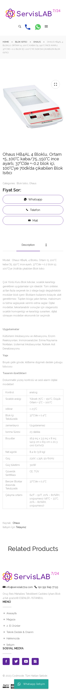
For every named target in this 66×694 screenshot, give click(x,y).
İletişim (10, 644)
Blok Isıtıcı (21, 42)
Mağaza (11, 619)
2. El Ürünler (13, 625)
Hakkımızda (13, 638)
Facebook (6, 661)
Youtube (25, 661)
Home (6, 42)
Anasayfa (12, 613)
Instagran (35, 661)
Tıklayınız (21, 527)
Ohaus (37, 42)
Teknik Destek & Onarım (20, 632)
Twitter (15, 661)
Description (28, 244)
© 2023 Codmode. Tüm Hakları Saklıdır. (25, 675)
